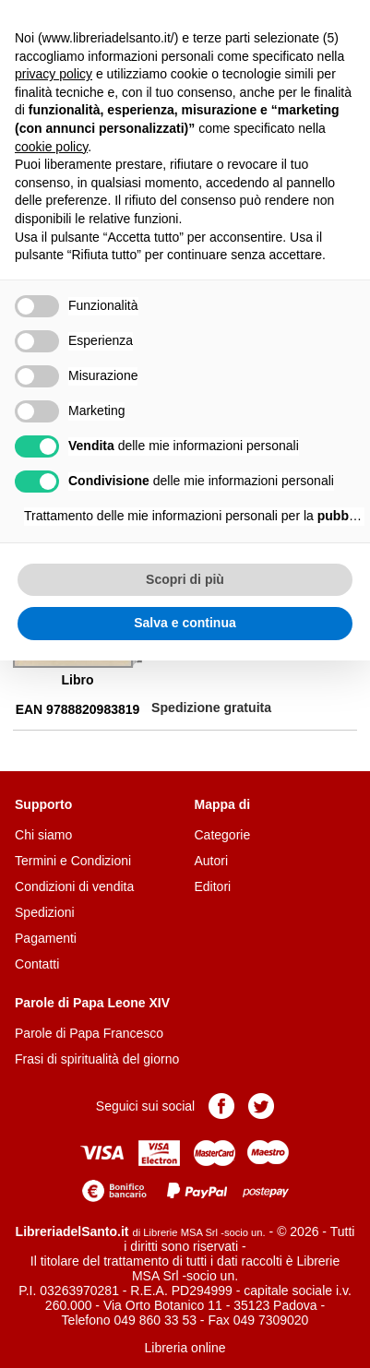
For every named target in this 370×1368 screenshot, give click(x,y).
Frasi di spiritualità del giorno (97, 1059)
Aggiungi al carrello (205, 672)
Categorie (223, 834)
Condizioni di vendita (74, 886)
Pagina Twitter (261, 1106)
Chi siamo (43, 834)
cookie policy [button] (51, 146)
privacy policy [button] (53, 73)
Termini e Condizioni (73, 860)
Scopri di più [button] (185, 579)
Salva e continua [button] (184, 622)
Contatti (37, 964)
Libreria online (185, 1347)
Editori (213, 886)
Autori (212, 860)
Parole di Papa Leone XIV (92, 1002)
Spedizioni (45, 912)
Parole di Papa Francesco (89, 1033)
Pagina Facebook (221, 1106)
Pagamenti (46, 938)
